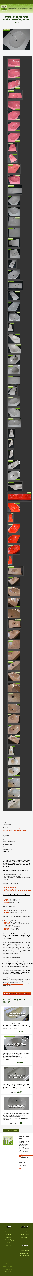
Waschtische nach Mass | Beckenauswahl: (14, 829)
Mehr (21, 1169)
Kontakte (8, 1242)
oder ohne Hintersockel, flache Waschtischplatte (17, 891)
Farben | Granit (25, 1234)
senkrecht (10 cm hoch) (10, 889)
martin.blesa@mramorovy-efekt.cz (13, 984)
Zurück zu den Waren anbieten (12, 1131)
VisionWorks (8, 1272)
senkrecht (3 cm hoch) (10, 887)
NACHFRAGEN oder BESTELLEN (15, 994)
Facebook (8, 1245)
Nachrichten (24, 1237)
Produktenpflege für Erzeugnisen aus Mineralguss (25, 1253)
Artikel (25, 1232)
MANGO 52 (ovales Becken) (10, 832)
